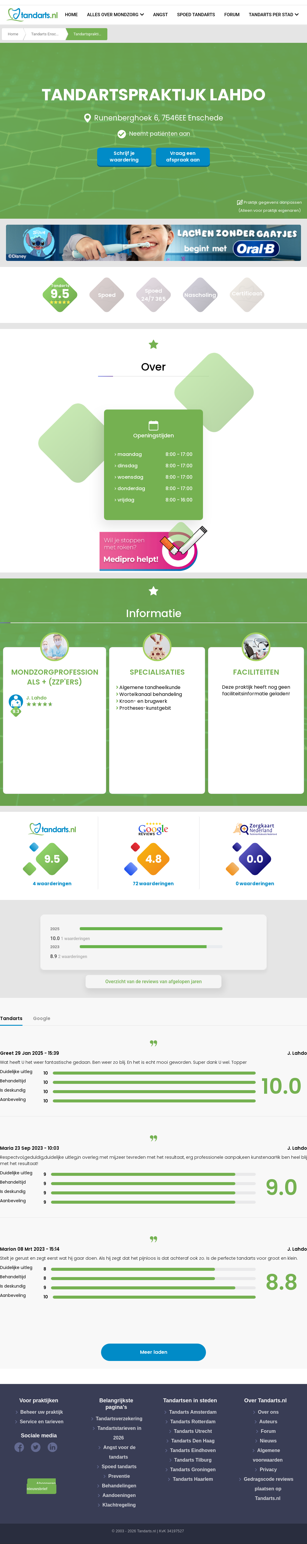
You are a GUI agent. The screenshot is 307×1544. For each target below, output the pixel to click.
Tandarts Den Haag (193, 1440)
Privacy (268, 1469)
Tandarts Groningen (193, 1469)
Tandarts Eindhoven (193, 1450)
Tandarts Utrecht (193, 1431)
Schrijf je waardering (124, 156)
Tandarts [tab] (11, 1018)
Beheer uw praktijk (41, 1412)
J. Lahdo (36, 697)
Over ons (268, 1412)
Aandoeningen (119, 1495)
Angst (160, 14)
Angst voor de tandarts (119, 1452)
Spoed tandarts (196, 14)
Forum (232, 14)
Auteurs (268, 1421)
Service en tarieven (42, 1421)
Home (71, 14)
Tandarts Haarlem (193, 1479)
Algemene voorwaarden (268, 1455)
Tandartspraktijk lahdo (90, 34)
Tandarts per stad (271, 14)
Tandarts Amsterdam (192, 1412)
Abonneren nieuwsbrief (41, 1486)
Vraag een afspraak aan (182, 156)
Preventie (119, 1476)
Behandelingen (119, 1485)
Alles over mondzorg (113, 14)
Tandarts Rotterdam (193, 1421)
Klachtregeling (119, 1504)
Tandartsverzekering (119, 1418)
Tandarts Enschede (47, 34)
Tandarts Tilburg (193, 1460)
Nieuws (268, 1440)
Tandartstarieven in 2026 (119, 1433)
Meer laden (153, 1352)
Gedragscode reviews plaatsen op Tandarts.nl (268, 1489)
